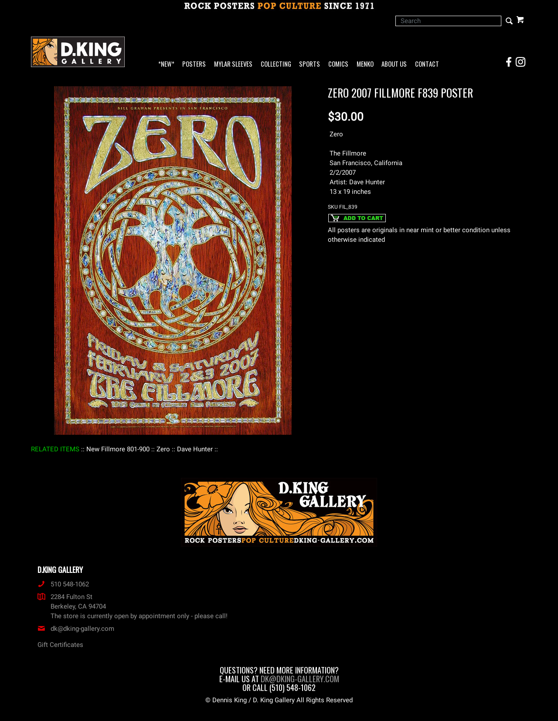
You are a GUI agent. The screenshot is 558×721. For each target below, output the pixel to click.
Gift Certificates (60, 645)
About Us (394, 64)
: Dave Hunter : (195, 449)
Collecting (276, 64)
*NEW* (166, 64)
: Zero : (163, 449)
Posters (194, 64)
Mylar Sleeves (233, 64)
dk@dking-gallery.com (75, 629)
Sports (309, 64)
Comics (338, 64)
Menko (365, 64)
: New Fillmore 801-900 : (118, 449)
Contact (427, 64)
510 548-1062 (63, 584)
